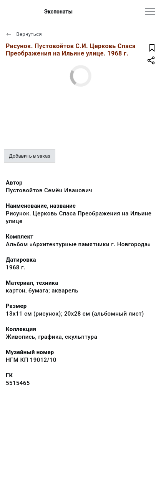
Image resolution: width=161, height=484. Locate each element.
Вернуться (24, 34)
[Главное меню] (150, 11)
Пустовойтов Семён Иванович (49, 190)
